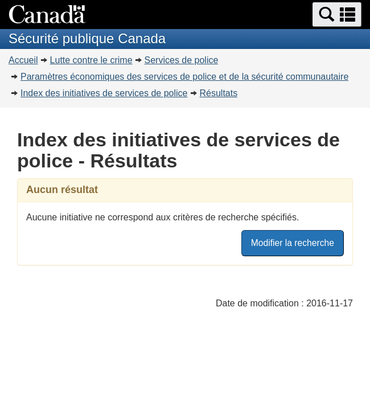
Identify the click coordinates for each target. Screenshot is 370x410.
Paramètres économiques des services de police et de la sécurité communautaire (184, 76)
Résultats (219, 93)
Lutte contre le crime (91, 60)
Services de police (182, 60)
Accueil (23, 60)
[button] (337, 14)
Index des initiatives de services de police (104, 93)
